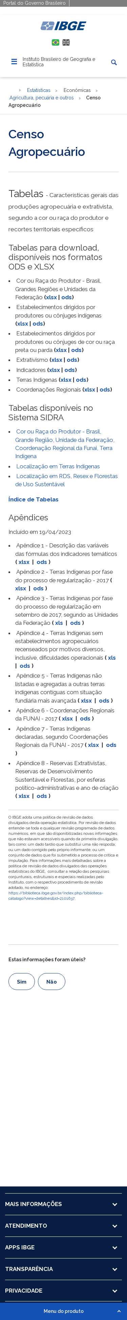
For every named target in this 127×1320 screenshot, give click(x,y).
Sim (21, 982)
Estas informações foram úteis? (46, 959)
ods (66, 297)
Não (51, 982)
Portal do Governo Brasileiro (34, 3)
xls (59, 622)
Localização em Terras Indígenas (58, 466)
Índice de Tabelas (33, 499)
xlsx (51, 297)
